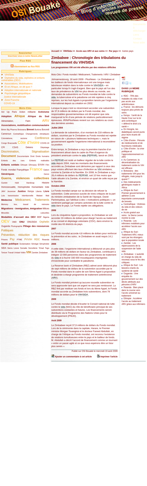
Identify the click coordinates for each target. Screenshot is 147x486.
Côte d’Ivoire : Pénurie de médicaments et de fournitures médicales (133, 143)
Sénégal (34, 244)
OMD (14, 222)
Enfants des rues (12, 160)
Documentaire (23, 156)
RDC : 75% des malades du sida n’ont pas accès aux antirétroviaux (132, 100)
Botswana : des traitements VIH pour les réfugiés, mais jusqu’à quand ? (133, 175)
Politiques (7, 230)
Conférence (42, 138)
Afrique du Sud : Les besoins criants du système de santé (132, 268)
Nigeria (46, 217)
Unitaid (17, 252)
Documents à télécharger (139, 27)
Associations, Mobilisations (18, 83)
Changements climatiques (37, 134)
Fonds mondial (8, 170)
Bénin (3, 129)
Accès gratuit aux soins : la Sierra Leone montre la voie (132, 215)
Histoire (45, 183)
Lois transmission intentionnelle (17, 196)
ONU (21, 221)
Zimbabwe (43, 252)
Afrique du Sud (38, 116)
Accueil (55, 51)
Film (47, 165)
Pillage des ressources (36, 226)
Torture (4, 252)
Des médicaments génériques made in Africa (131, 185)
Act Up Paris (9, 112)
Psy (12, 239)
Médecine (6, 200)
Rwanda (45, 239)
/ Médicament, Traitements (90, 74)
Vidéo (23, 252)
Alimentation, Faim (15, 121)
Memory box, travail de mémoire (25, 204)
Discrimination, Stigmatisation (25, 151)
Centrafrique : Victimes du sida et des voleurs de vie (133, 207)
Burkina (38, 129)
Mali (47, 196)
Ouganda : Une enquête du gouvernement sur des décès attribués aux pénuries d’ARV (132, 279)
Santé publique (9, 243)
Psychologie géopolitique (18, 93)
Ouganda (5, 226)
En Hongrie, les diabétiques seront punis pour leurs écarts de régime (133, 133)
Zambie (35, 252)
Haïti (17, 183)
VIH (28, 252)
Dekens (29, 147)
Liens (136, 34)
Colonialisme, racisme (14, 138)
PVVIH (28, 239)
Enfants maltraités (39, 160)
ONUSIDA (32, 222)
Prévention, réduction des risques (25, 234)
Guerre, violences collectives (25, 178)
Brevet (30, 129)
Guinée (4, 183)
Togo (47, 248)
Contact (137, 38)
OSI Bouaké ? (138, 19)
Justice (22, 191)
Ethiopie (23, 165)
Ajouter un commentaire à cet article (73, 356)
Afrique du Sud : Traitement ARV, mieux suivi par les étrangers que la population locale (133, 236)
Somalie (23, 248)
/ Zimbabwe (114, 74)
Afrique (19, 116)
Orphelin (44, 221)
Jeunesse (11, 191)
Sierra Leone (13, 248)
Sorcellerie (32, 248)
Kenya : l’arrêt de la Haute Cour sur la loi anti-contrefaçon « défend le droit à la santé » (132, 121)
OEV (5, 221)
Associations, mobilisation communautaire (25, 125)
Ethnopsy (33, 165)
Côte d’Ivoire (28, 142)
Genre (46, 174)
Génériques (7, 174)
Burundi (45, 129)
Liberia (39, 191)
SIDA (3, 248)
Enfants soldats (10, 164)
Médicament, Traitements (32, 199)
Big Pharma (12, 129)
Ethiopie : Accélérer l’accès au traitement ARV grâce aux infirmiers (133, 301)
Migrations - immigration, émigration (21, 208)
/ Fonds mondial (69, 74)
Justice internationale (15, 96)
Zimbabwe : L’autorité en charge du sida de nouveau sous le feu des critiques (133, 258)
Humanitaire (37, 187)
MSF (39, 217)
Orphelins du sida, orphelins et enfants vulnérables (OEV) (23, 79)
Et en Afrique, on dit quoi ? (18, 86)
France (36, 169)
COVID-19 (9, 103)
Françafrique (23, 170)
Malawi (39, 196)
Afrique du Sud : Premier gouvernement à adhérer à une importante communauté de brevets (133, 196)
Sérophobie (44, 244)
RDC (37, 239)
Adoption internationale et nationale (22, 90)
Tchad (41, 248)
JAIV (3, 191)
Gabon (46, 170)
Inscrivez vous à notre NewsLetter (25, 56)
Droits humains (42, 156)
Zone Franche (12, 100)
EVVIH (41, 165)
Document (8, 156)
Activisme (43, 112)
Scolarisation (24, 244)
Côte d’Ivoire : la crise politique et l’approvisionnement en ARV (133, 152)
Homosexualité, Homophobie (15, 187)
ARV (45, 120)
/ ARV (105, 74)
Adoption (6, 116)
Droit (32, 156)
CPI (3, 147)
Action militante (27, 112)
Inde (47, 187)
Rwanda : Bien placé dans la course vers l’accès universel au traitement (132, 291)
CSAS (15, 147)
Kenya (31, 191)
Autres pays (127, 51)
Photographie (16, 226)
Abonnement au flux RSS (27, 66)
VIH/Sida (9, 74)
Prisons (4, 239)
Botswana (22, 129)
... (134, 46)
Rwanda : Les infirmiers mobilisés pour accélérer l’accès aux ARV (133, 225)
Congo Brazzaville (9, 143)
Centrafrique (18, 134)
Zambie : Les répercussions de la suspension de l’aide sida (131, 247)
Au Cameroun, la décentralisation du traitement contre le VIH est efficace (133, 164)
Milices (46, 208)
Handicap (30, 183)
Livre (46, 191)
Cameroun (6, 134)
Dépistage (44, 147)
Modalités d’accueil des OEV (18, 217)
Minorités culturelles (25, 213)
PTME (19, 239)
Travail (11, 252)
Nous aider (139, 42)
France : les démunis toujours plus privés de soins (132, 110)
